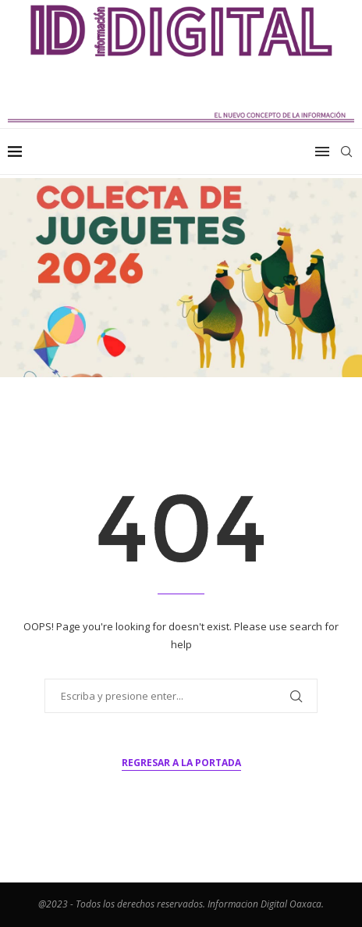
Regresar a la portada (181, 762)
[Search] (346, 151)
